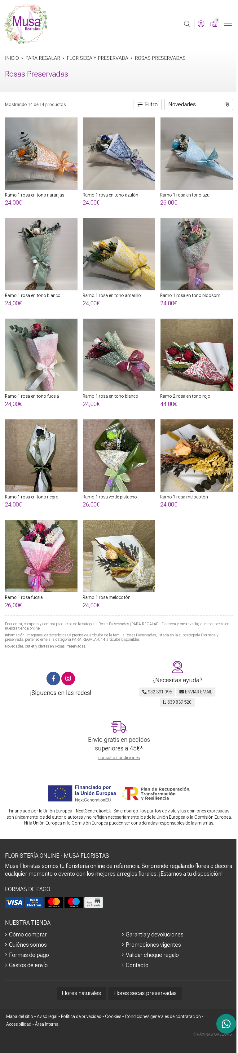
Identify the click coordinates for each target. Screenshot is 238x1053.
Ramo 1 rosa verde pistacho (110, 496)
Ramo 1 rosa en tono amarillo (112, 295)
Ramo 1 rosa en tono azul (185, 194)
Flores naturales (81, 993)
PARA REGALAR (85, 639)
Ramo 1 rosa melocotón (184, 496)
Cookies (113, 1016)
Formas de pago (29, 955)
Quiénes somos (28, 944)
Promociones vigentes (153, 944)
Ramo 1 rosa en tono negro (32, 496)
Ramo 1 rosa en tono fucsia (32, 396)
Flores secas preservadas (145, 993)
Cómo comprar (28, 934)
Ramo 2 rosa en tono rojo (185, 396)
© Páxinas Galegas (212, 1034)
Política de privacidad (81, 1016)
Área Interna (47, 1024)
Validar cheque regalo (152, 955)
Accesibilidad (18, 1024)
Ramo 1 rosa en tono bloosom (190, 295)
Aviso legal (47, 1016)
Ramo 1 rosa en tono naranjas (34, 194)
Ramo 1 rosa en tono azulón (110, 194)
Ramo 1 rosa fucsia (24, 597)
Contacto (137, 965)
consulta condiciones (119, 757)
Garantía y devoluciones (154, 934)
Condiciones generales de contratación (163, 1016)
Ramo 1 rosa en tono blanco (32, 295)
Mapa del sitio (19, 1016)
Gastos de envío (28, 965)
